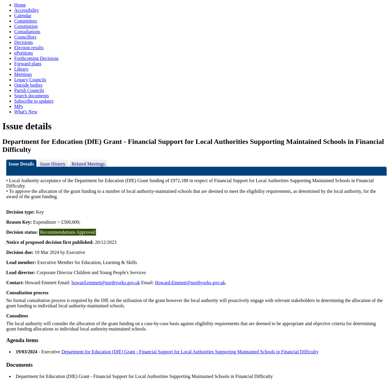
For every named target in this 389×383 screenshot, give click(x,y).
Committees (25, 20)
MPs (18, 106)
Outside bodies (28, 85)
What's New (25, 111)
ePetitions (23, 52)
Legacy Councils (30, 79)
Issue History (52, 163)
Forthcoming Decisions (36, 58)
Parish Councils (29, 90)
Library (21, 68)
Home (20, 4)
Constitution (26, 26)
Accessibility (26, 10)
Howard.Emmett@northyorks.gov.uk (190, 282)
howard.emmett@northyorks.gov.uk (105, 282)
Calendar (22, 15)
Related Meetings (88, 163)
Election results (29, 47)
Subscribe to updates (33, 101)
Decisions (23, 42)
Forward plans (27, 63)
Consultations (27, 31)
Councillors (25, 36)
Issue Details (21, 163)
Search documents (31, 95)
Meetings (23, 74)
